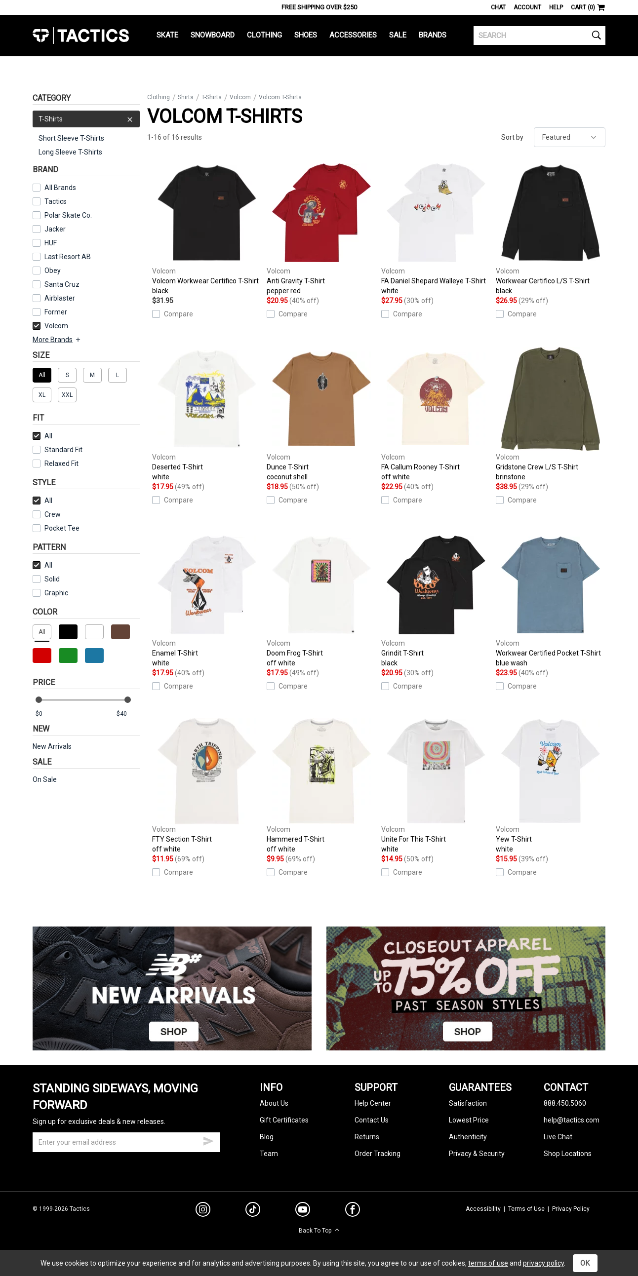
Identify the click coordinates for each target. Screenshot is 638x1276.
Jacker (55, 229)
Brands (432, 35)
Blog (267, 1137)
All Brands (60, 188)
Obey (52, 270)
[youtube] (302, 1211)
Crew (47, 514)
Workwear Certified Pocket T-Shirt (550, 600)
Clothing (264, 35)
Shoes (305, 35)
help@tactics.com (571, 1120)
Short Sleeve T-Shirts (71, 138)
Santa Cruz (62, 284)
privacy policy (543, 1263)
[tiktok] (252, 1210)
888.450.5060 (565, 1103)
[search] (539, 35)
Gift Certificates (284, 1120)
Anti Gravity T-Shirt (321, 228)
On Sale (45, 779)
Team (269, 1154)
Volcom (50, 326)
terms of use (488, 1263)
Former (55, 312)
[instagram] (203, 1210)
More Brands (57, 340)
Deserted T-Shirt (207, 414)
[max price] (128, 714)
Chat (498, 7)
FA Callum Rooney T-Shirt (436, 414)
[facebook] (352, 1211)
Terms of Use (526, 1208)
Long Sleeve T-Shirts (70, 152)
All (42, 436)
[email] (126, 1142)
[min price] (47, 714)
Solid (52, 579)
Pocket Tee (56, 528)
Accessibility (483, 1208)
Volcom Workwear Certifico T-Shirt (207, 228)
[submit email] (208, 1140)
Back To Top (319, 1230)
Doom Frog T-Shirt (321, 600)
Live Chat (558, 1137)
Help (556, 7)
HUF (50, 243)
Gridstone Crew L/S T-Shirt (550, 414)
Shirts (186, 97)
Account (527, 7)
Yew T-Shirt (550, 786)
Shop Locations (568, 1154)
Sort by (512, 137)
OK (585, 1263)
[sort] (569, 137)
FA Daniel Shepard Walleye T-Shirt (436, 228)
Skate (167, 35)
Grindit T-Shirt (436, 600)
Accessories (353, 35)
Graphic (56, 593)
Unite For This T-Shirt (436, 786)
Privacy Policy (571, 1208)
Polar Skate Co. (68, 215)
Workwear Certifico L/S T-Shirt (550, 228)
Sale (397, 35)
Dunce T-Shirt (321, 414)
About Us (274, 1103)
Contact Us (372, 1120)
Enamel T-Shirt (207, 600)
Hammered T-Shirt (321, 786)
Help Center (373, 1103)
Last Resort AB (67, 257)
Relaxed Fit (56, 463)
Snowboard (213, 35)
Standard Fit (57, 450)
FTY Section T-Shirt (207, 786)
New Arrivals (52, 746)
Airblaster (59, 298)
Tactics (81, 35)
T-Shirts (86, 119)
